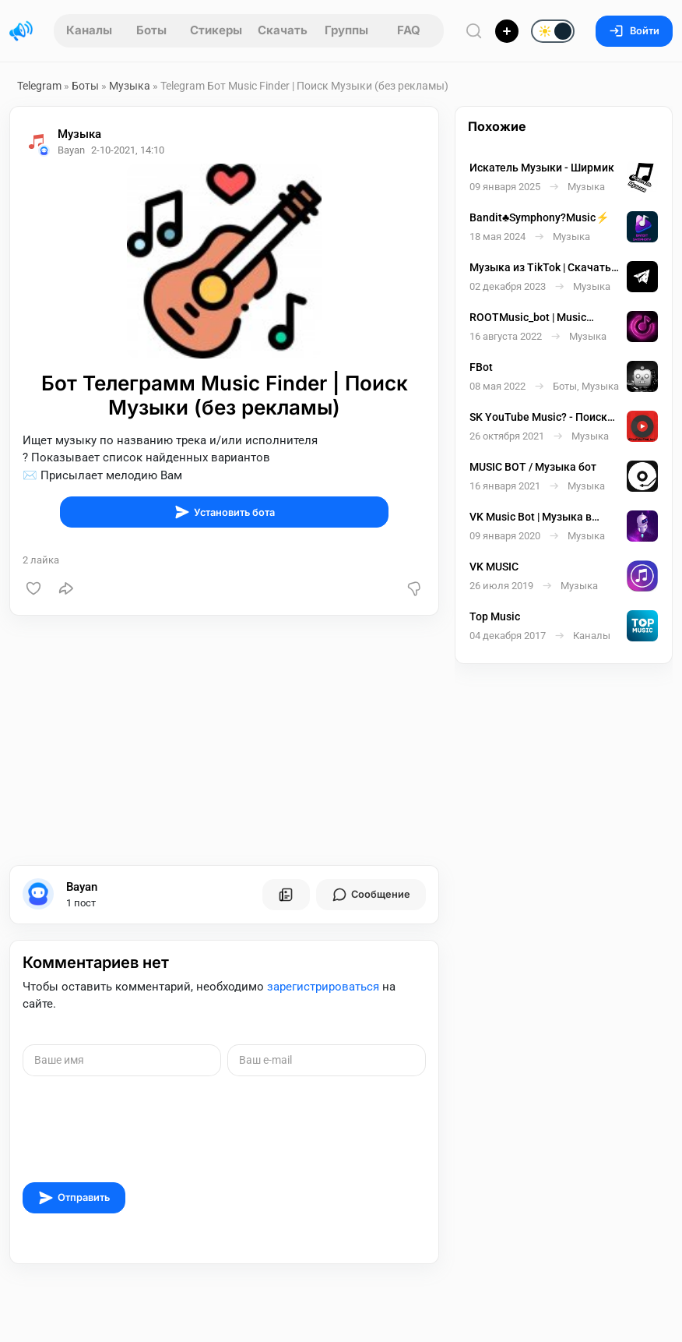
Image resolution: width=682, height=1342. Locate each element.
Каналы (89, 30)
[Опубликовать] (507, 31)
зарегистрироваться (323, 987)
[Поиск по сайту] (474, 31)
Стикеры (216, 30)
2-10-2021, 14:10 (127, 150)
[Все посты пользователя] (285, 894)
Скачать (283, 30)
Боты (151, 30)
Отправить (74, 1198)
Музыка (129, 85)
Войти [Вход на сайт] (634, 30)
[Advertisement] (224, 740)
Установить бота (224, 512)
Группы (346, 30)
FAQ (408, 30)
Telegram (39, 85)
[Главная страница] (21, 31)
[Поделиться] (66, 588)
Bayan (81, 887)
